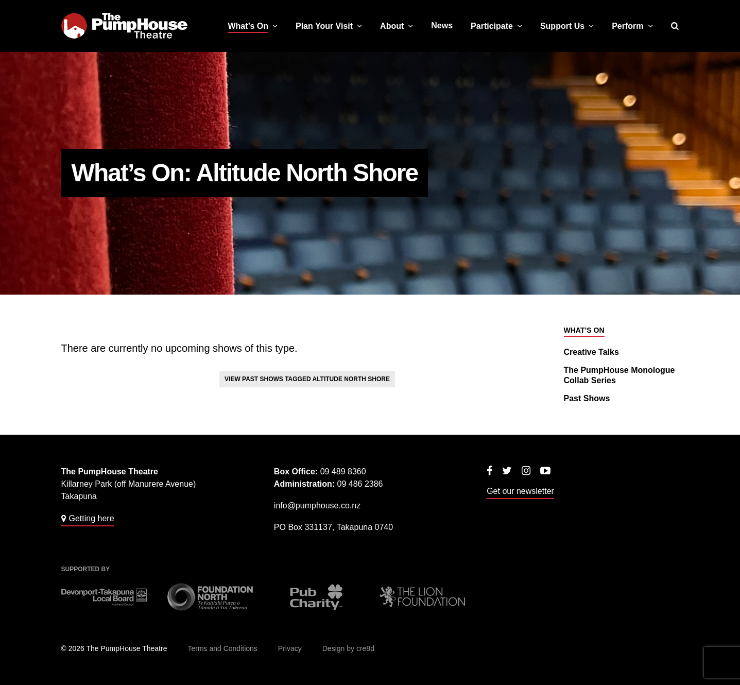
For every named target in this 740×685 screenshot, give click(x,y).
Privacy (290, 648)
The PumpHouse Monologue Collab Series (619, 375)
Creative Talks (591, 352)
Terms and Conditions (222, 648)
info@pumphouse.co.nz (317, 505)
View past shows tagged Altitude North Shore (307, 379)
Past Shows (587, 398)
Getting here (91, 518)
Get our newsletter (520, 491)
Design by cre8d (348, 648)
